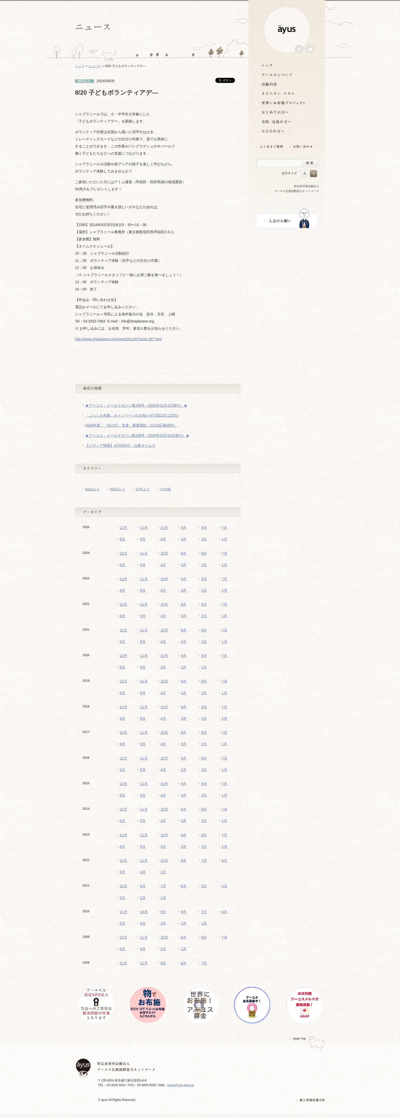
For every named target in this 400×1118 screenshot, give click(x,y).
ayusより (92, 489)
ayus (287, 29)
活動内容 (287, 84)
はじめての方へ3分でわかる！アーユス (287, 112)
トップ (287, 65)
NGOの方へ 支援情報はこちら (287, 131)
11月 (144, 528)
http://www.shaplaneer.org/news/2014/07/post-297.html (118, 339)
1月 (224, 539)
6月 (122, 539)
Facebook (299, 49)
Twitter (310, 49)
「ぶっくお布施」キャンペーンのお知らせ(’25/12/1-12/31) (131, 415)
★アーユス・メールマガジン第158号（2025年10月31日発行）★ (137, 435)
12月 (123, 528)
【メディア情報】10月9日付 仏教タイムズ (120, 445)
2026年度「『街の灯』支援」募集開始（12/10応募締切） (131, 425)
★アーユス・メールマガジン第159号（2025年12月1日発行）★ (136, 405)
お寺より (142, 489)
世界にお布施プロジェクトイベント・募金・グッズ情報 (287, 103)
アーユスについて (287, 74)
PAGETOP (297, 1038)
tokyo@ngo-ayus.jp (180, 1085)
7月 (224, 528)
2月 (204, 539)
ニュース (95, 66)
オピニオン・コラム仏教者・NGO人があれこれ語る (287, 93)
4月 (163, 539)
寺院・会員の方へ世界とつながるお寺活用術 (287, 122)
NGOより (118, 489)
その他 (165, 489)
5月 (143, 539)
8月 (204, 528)
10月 (164, 528)
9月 (183, 528)
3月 (183, 539)
